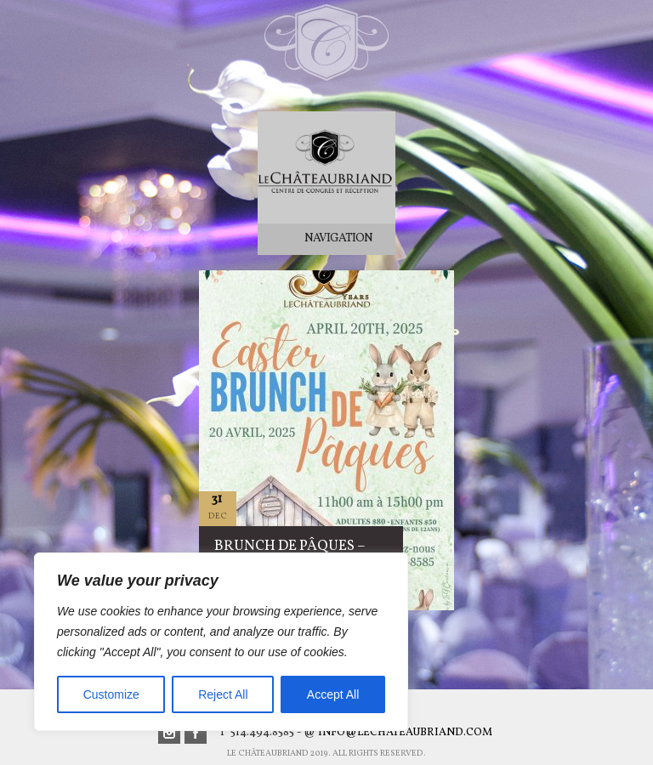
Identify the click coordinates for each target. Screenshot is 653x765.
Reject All (222, 694)
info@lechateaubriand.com (405, 732)
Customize (111, 694)
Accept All (333, 694)
